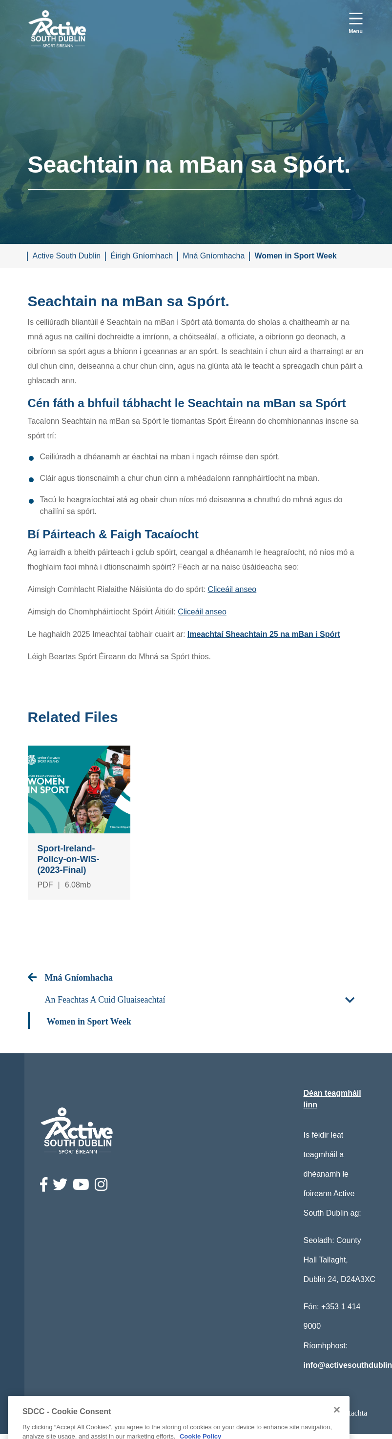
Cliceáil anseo (232, 589)
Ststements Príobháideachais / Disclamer (209, 1413)
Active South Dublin (67, 256)
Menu (356, 31)
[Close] (337, 1429)
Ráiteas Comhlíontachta (329, 1413)
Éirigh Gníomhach (141, 256)
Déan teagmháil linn (332, 1099)
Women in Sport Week (295, 256)
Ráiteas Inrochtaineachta (87, 1413)
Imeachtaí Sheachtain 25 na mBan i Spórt (263, 634)
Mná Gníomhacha (214, 256)
